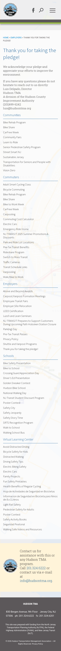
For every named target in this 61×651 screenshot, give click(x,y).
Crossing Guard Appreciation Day (21, 373)
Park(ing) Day (10, 329)
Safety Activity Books (15, 519)
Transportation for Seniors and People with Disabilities (27, 163)
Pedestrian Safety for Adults (18, 509)
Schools (8, 356)
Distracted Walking (13, 456)
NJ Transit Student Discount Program (23, 398)
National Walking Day (14, 393)
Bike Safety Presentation (17, 363)
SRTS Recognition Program (18, 422)
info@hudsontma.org (36, 581)
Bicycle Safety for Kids (15, 451)
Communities (12, 115)
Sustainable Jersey (13, 157)
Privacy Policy (10, 339)
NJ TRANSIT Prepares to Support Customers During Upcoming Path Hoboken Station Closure (29, 322)
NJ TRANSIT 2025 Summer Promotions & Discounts (25, 235)
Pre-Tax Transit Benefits (16, 247)
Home (6, 37)
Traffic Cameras (11, 262)
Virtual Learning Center (18, 439)
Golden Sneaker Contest (16, 383)
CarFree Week (11, 132)
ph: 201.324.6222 (24, 615)
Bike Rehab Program (14, 122)
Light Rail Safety (12, 504)
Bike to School (11, 368)
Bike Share (9, 127)
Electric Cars (10, 224)
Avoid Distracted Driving (16, 446)
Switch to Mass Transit (15, 257)
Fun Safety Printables (15, 481)
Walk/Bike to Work (13, 277)
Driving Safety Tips (13, 461)
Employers (16, 37)
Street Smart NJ (12, 152)
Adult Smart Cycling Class (17, 184)
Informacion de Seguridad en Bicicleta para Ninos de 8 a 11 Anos (30, 497)
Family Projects (11, 476)
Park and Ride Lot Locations (18, 242)
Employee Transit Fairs (15, 301)
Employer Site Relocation (17, 306)
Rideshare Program (13, 252)
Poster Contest (11, 403)
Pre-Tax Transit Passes (15, 334)
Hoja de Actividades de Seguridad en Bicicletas (29, 491)
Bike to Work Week (13, 204)
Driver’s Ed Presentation (16, 378)
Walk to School (11, 427)
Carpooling (9, 214)
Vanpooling (9, 272)
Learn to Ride (10, 142)
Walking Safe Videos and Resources (22, 529)
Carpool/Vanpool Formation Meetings (24, 296)
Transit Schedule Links (15, 267)
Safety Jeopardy (12, 412)
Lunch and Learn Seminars (17, 316)
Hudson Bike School (14, 388)
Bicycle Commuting (14, 189)
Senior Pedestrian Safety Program (22, 147)
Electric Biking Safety (14, 466)
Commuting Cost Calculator (18, 219)
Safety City (9, 408)
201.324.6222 (36, 568)
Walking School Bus (14, 432)
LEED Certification (13, 311)
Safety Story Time (13, 418)
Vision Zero (9, 170)
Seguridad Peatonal (14, 524)
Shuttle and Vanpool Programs (20, 344)
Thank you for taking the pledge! (20, 349)
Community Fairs (12, 137)
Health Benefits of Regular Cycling (22, 486)
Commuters (11, 177)
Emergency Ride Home (16, 229)
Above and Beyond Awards (18, 291)
